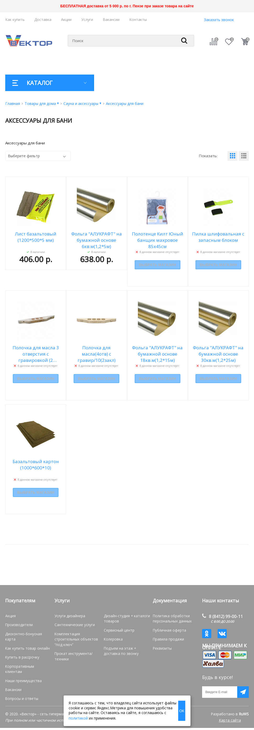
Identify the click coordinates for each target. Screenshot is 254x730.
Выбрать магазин (157, 265)
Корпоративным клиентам (26, 660)
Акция (10, 616)
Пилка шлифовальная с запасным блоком (218, 237)
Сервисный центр (118, 630)
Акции (66, 19)
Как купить (15, 19)
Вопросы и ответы (20, 686)
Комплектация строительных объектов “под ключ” (75, 638)
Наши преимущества (22, 669)
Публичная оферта (168, 630)
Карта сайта (230, 722)
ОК (181, 711)
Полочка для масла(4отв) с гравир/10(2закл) (97, 354)
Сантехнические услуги (74, 624)
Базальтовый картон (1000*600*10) (36, 464)
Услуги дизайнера (69, 616)
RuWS (244, 716)
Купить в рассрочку (21, 651)
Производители (18, 624)
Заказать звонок (219, 19)
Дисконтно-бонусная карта (27, 633)
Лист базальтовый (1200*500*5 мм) (35, 237)
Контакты (138, 19)
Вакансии (111, 19)
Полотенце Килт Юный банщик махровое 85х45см (157, 240)
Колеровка (112, 639)
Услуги (87, 19)
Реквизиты (162, 647)
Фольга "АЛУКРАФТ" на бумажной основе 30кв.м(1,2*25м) (218, 354)
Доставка (42, 19)
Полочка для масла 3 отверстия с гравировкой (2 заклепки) (36, 354)
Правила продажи (167, 639)
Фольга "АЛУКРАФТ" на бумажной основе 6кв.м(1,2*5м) (96, 240)
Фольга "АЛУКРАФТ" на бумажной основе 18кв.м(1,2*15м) (157, 354)
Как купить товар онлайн (25, 642)
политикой (78, 718)
